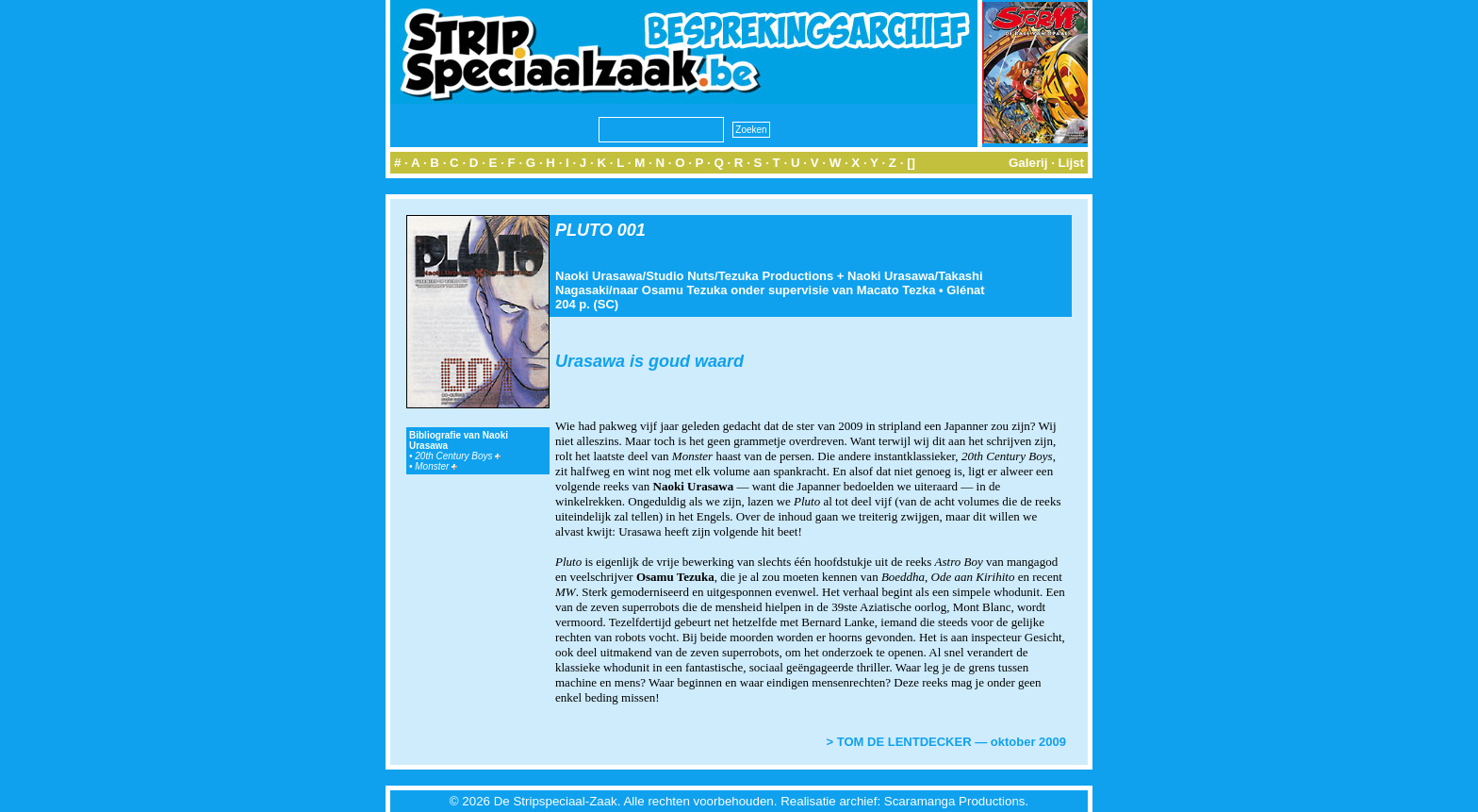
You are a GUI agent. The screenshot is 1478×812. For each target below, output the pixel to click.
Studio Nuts (680, 276)
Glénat (965, 290)
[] (911, 163)
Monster (436, 466)
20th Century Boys (458, 456)
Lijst (1071, 163)
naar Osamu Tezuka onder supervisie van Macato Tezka (774, 290)
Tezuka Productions (776, 276)
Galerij (1028, 163)
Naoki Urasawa (599, 276)
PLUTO (584, 230)
